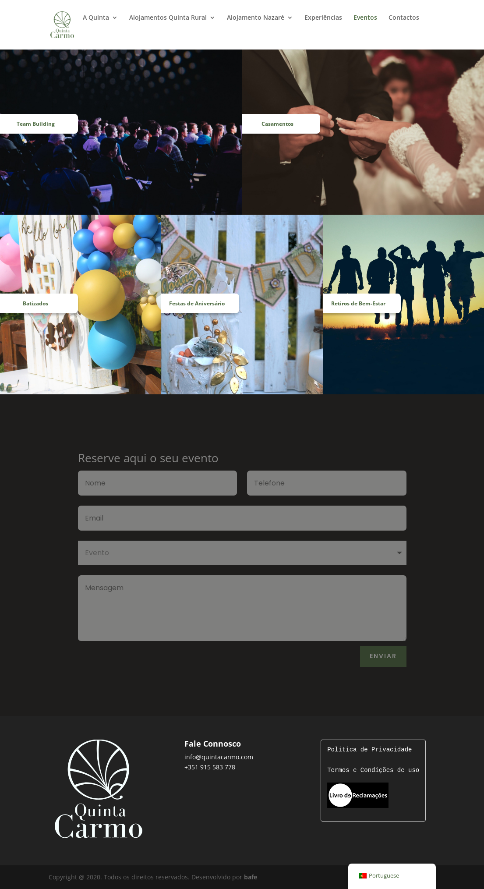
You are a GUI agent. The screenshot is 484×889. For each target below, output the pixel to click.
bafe (250, 877)
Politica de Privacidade (369, 750)
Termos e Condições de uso (373, 770)
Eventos (365, 17)
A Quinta (96, 17)
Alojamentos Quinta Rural (168, 17)
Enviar (383, 656)
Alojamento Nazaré (255, 17)
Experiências (323, 17)
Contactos (404, 17)
